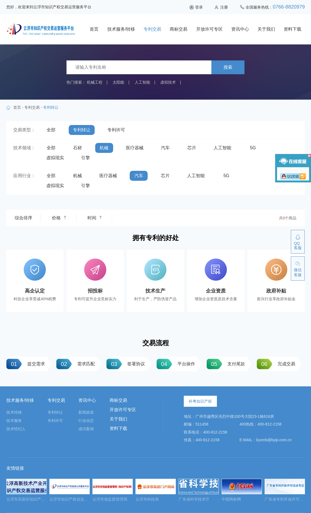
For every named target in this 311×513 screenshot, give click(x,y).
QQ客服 (298, 245)
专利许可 (116, 129)
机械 (104, 147)
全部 (51, 129)
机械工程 (94, 82)
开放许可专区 (209, 29)
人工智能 (142, 82)
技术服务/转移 (121, 29)
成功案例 (86, 429)
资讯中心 (240, 29)
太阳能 (118, 82)
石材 (77, 147)
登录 (199, 7)
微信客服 (298, 272)
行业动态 (86, 420)
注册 (224, 7)
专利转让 (82, 129)
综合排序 (23, 218)
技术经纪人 (16, 429)
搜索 (228, 67)
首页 (94, 29)
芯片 (191, 147)
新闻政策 (86, 412)
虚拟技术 (168, 82)
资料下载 (292, 29)
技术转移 (14, 412)
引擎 (85, 157)
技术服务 (14, 420)
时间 (94, 218)
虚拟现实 (55, 157)
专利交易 (152, 29)
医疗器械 (134, 147)
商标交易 (178, 29)
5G (253, 147)
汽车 (165, 147)
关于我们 (266, 29)
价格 (59, 218)
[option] (26, 492)
